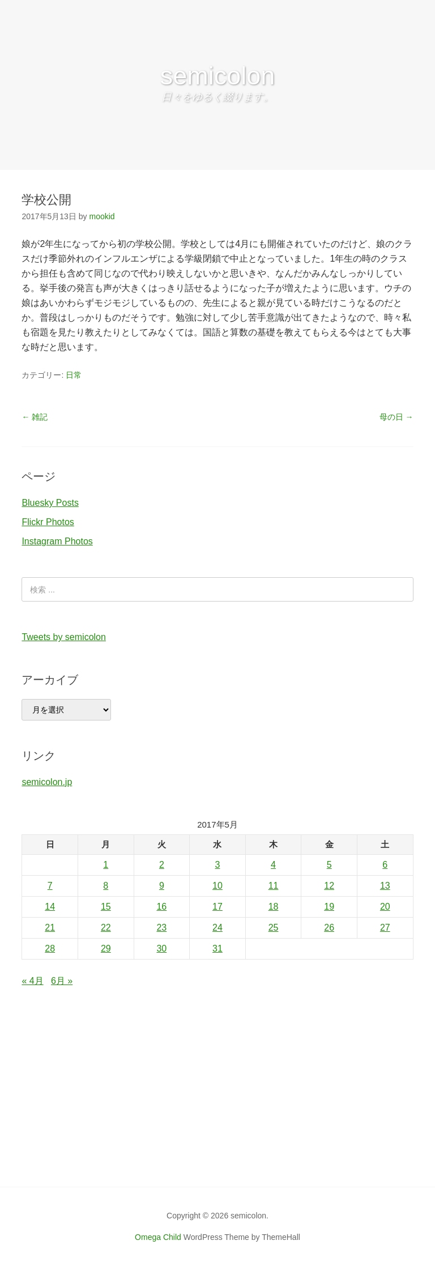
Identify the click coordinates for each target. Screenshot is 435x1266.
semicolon (217, 75)
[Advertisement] (217, 1101)
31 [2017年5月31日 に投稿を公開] (217, 948)
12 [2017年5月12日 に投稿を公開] (329, 885)
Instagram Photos (57, 541)
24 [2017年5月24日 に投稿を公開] (217, 927)
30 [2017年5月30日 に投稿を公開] (161, 948)
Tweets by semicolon (64, 637)
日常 (74, 375)
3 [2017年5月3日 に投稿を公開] (217, 864)
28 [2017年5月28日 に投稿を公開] (50, 948)
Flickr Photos (48, 522)
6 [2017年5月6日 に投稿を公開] (384, 864)
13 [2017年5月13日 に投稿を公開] (385, 885)
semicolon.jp (47, 782)
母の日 (396, 416)
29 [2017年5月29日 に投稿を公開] (106, 948)
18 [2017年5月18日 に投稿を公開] (273, 906)
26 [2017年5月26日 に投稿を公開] (329, 927)
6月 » (61, 981)
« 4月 (32, 981)
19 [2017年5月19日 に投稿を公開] (329, 906)
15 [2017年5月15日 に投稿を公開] (106, 906)
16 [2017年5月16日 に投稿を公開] (161, 906)
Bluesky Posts (50, 503)
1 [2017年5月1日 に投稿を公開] (105, 864)
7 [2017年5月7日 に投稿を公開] (50, 885)
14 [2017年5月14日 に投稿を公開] (50, 906)
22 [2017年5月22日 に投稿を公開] (106, 927)
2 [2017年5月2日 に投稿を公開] (161, 864)
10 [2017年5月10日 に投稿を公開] (217, 885)
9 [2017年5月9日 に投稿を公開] (161, 885)
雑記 (35, 416)
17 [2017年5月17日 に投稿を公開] (217, 906)
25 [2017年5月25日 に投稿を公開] (273, 927)
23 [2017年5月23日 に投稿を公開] (161, 927)
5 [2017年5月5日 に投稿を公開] (329, 864)
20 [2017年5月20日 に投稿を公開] (385, 906)
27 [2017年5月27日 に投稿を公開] (385, 927)
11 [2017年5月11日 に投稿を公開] (273, 885)
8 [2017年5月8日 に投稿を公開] (105, 885)
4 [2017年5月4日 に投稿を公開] (273, 864)
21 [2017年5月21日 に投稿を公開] (50, 927)
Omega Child (158, 1237)
